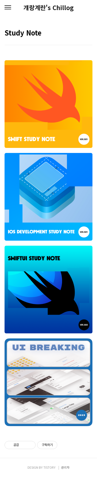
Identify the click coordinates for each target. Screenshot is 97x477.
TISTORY (49, 467)
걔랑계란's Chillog (48, 7)
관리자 (65, 467)
